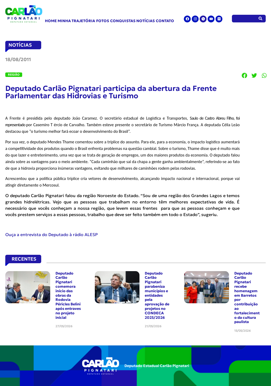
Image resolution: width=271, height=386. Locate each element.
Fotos (102, 20)
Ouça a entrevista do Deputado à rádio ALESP (51, 234)
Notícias (145, 20)
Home (51, 20)
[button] (244, 75)
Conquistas (123, 20)
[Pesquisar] (260, 18)
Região (14, 74)
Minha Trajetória (76, 20)
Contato (165, 20)
